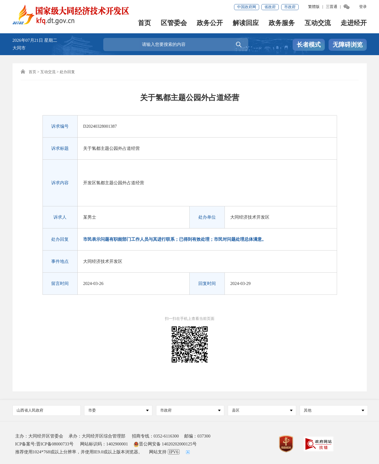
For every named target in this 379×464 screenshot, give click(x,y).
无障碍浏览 (348, 44)
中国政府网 (246, 7)
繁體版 (314, 7)
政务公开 (210, 23)
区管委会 (174, 23)
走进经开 (354, 23)
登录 (363, 7)
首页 (144, 23)
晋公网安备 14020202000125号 (165, 444)
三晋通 (331, 7)
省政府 (270, 7)
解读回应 (246, 23)
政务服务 (282, 23)
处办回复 (67, 72)
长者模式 (309, 44)
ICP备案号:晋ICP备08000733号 (44, 444)
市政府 (290, 7)
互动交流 (318, 23)
